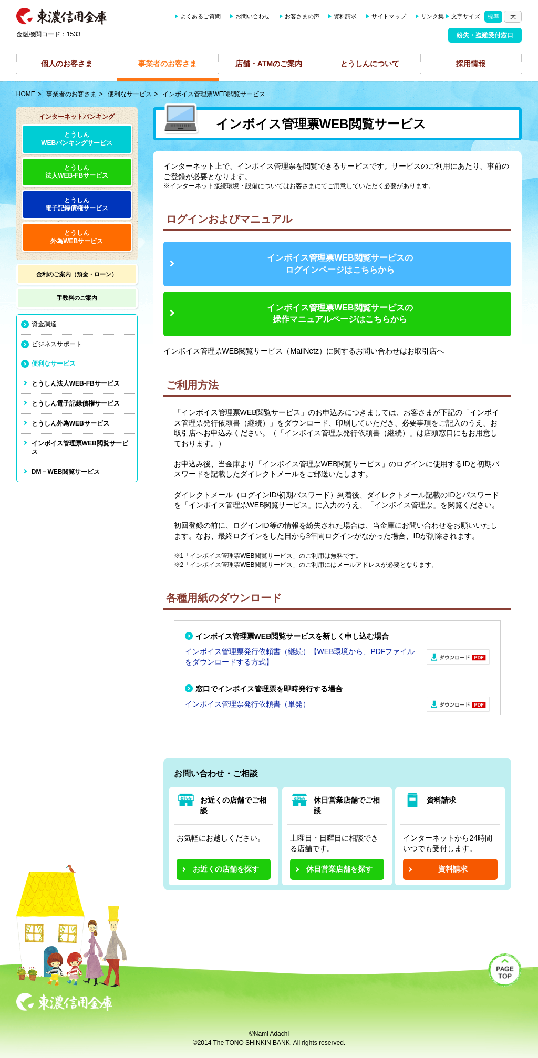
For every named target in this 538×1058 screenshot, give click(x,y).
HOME (25, 94)
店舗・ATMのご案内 (268, 63)
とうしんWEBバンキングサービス (76, 139)
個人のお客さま (66, 63)
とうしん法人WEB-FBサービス (76, 172)
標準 (493, 16)
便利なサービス (130, 94)
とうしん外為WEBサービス (70, 423)
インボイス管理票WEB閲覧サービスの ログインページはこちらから (339, 263)
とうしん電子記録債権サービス (76, 403)
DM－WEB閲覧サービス (66, 471)
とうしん (77, 204)
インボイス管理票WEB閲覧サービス (213, 94)
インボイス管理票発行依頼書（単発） (247, 704)
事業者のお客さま (167, 63)
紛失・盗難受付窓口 (485, 35)
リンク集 (432, 16)
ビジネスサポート (57, 344)
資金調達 (44, 324)
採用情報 (470, 63)
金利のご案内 (76, 274)
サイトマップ (388, 16)
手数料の (77, 298)
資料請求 (345, 16)
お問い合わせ (252, 16)
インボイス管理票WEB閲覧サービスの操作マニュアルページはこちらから (339, 313)
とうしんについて (369, 63)
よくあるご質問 (200, 16)
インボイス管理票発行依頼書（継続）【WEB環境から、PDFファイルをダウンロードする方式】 (300, 656)
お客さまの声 (302, 16)
